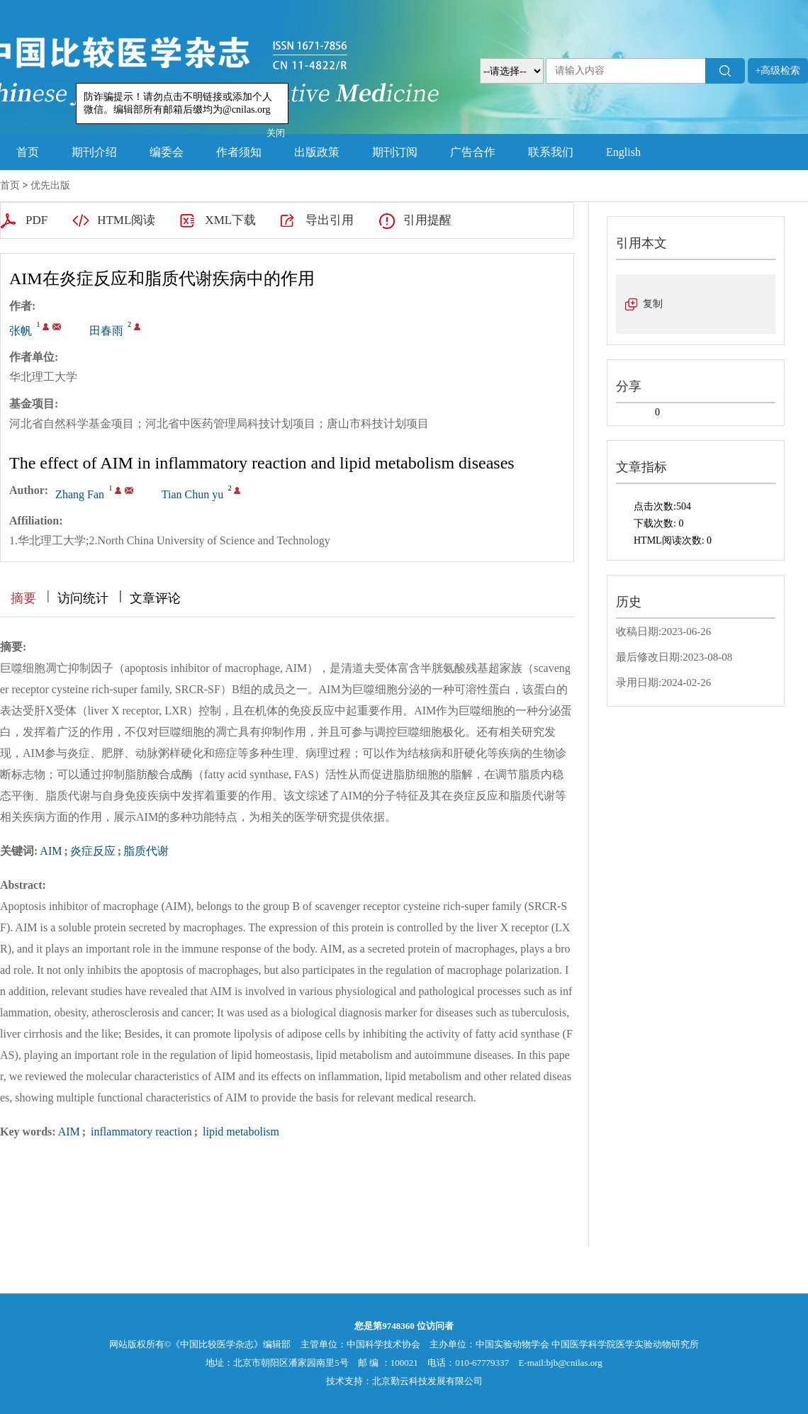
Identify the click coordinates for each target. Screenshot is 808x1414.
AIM (51, 851)
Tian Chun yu (192, 494)
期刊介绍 (94, 152)
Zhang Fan (79, 494)
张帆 (20, 331)
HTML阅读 (126, 220)
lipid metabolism (239, 1132)
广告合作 (472, 152)
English (623, 152)
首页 (27, 152)
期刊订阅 (394, 152)
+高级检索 (778, 70)
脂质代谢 (146, 851)
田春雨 (106, 331)
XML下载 (230, 220)
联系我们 (550, 152)
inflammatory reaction (140, 1132)
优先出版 (50, 185)
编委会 (167, 152)
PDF (36, 220)
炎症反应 (93, 851)
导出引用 (329, 220)
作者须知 (239, 152)
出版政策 (317, 152)
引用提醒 (427, 220)
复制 (653, 303)
